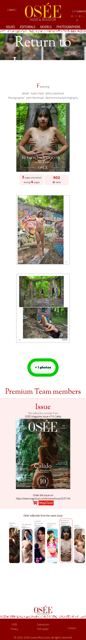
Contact (71, 628)
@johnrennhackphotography (61, 98)
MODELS (46, 27)
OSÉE (14, 624)
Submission (43, 624)
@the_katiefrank (54, 93)
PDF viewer (43, 629)
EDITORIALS (27, 27)
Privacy (14, 629)
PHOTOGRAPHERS (68, 27)
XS (72, 16)
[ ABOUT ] (12, 9)
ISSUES (10, 27)
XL (77, 20)
